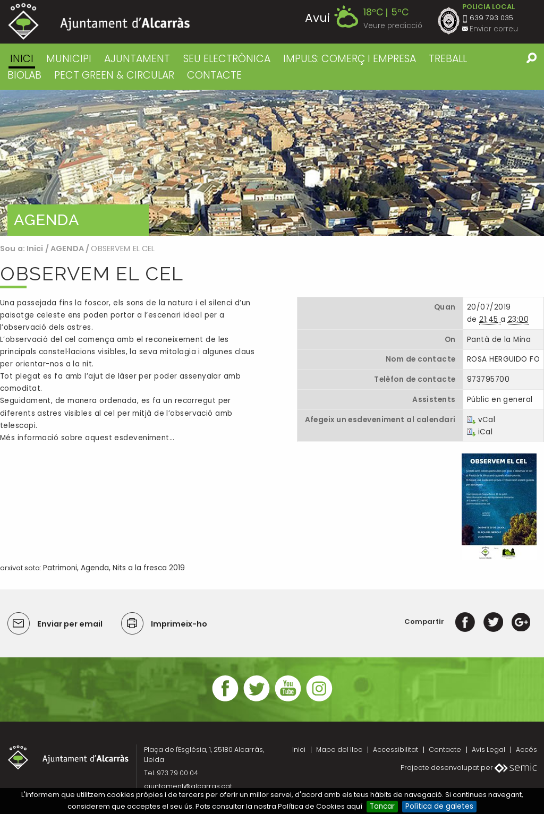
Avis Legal (488, 749)
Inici (21, 59)
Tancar (382, 806)
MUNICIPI (68, 59)
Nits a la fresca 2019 (149, 568)
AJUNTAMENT (137, 59)
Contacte (445, 749)
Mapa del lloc (339, 749)
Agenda (95, 568)
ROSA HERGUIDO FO (503, 359)
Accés (526, 749)
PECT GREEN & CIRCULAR (114, 75)
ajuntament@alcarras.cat (188, 786)
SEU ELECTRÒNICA (226, 59)
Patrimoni (60, 568)
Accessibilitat (395, 749)
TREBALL (448, 59)
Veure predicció (392, 26)
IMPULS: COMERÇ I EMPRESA (349, 59)
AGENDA (67, 248)
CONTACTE (214, 75)
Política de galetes (439, 806)
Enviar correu (494, 29)
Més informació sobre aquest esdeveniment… (87, 438)
